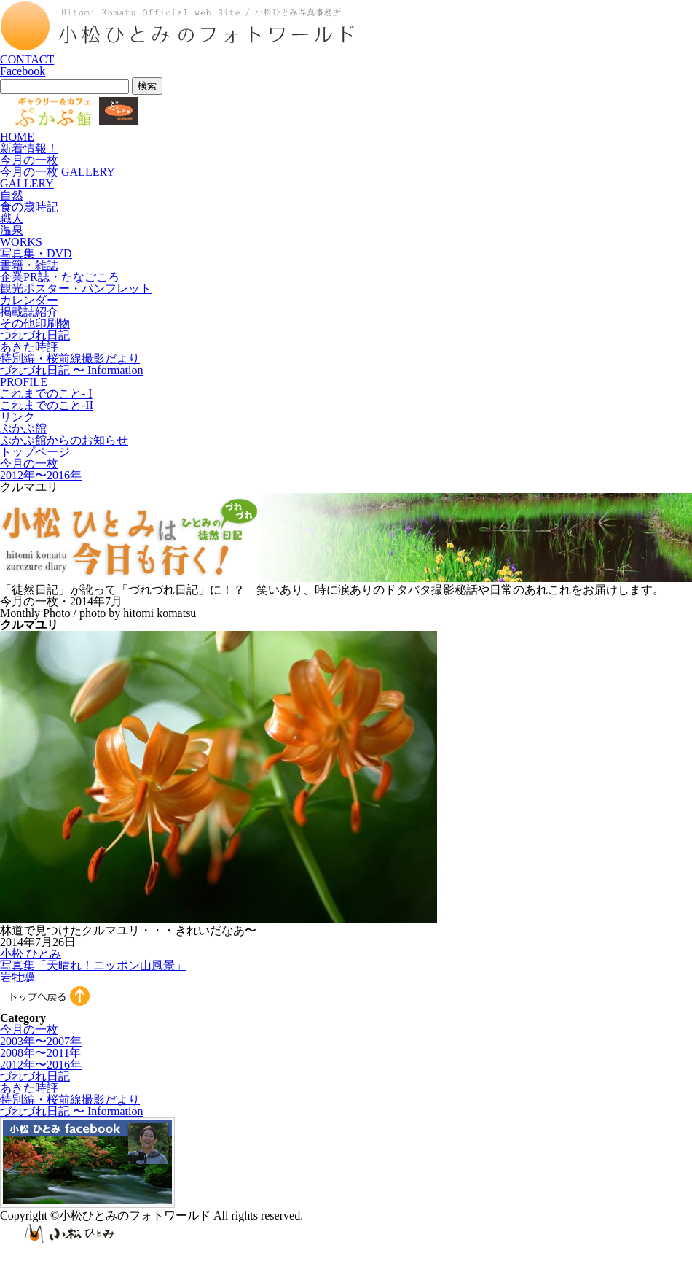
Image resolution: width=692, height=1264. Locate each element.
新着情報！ (29, 148)
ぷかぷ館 (23, 428)
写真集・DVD (36, 253)
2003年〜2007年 (41, 1041)
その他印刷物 (35, 323)
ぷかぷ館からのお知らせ (64, 440)
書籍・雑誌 (29, 265)
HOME (17, 137)
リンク (17, 417)
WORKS (21, 242)
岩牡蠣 (17, 977)
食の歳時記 (29, 207)
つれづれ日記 (35, 335)
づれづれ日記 (35, 1076)
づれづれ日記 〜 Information (71, 370)
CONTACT (27, 59)
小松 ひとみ (30, 953)
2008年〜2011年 (40, 1053)
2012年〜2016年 (41, 475)
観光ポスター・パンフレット (76, 288)
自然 (11, 195)
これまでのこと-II (46, 405)
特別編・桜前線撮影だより (70, 358)
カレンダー (29, 300)
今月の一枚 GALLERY (57, 172)
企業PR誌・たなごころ (59, 277)
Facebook (22, 71)
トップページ (35, 452)
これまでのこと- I (46, 393)
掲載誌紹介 (29, 312)
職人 (11, 218)
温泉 (11, 230)
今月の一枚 (29, 160)
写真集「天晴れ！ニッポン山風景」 (93, 965)
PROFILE (23, 382)
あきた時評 (29, 347)
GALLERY (27, 183)
